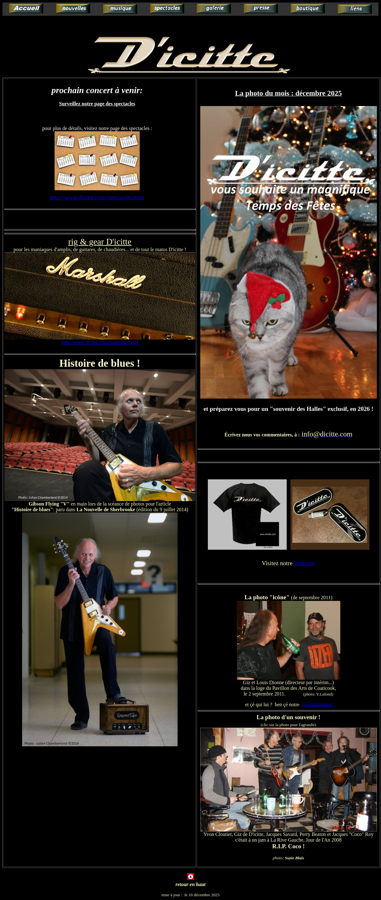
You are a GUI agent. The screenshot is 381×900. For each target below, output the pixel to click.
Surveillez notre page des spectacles (97, 103)
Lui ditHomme (317, 704)
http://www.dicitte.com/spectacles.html (97, 197)
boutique (304, 563)
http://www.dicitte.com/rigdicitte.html (100, 342)
